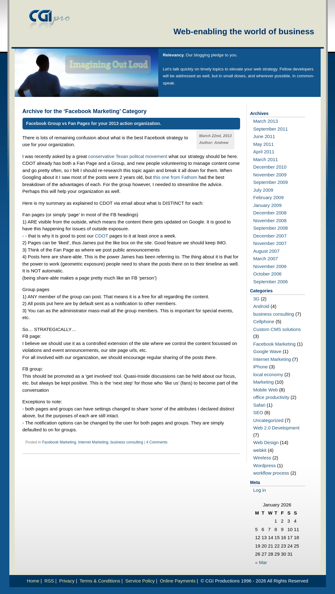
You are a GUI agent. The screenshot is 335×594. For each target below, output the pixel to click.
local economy (268, 374)
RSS (49, 580)
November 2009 (270, 174)
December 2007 (270, 235)
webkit (260, 450)
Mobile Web (265, 389)
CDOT (101, 235)
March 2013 (265, 121)
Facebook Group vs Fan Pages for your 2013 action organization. (93, 123)
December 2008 (270, 212)
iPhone (260, 366)
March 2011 (265, 159)
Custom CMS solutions (277, 329)
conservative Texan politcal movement (127, 156)
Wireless (262, 457)
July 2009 (263, 190)
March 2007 (265, 258)
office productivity (271, 397)
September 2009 (270, 182)
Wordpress (264, 465)
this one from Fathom (175, 177)
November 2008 (270, 220)
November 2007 (270, 243)
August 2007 (266, 251)
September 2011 (270, 129)
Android (261, 306)
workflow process (271, 473)
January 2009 (267, 205)
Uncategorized (268, 420)
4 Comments (156, 442)
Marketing (263, 382)
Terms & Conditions (100, 580)
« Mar (261, 562)
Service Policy (140, 580)
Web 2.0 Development (276, 427)
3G (256, 298)
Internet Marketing (93, 442)
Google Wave (267, 351)
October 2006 (267, 273)
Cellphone (263, 321)
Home (33, 580)
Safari (259, 405)
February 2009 (268, 197)
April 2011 (263, 151)
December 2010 (270, 167)
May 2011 (263, 144)
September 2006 (270, 281)
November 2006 (270, 266)
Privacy (67, 580)
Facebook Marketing (59, 442)
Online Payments (177, 580)
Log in (259, 490)
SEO (258, 412)
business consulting (127, 442)
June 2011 (264, 136)
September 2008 (270, 228)
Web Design (265, 442)
